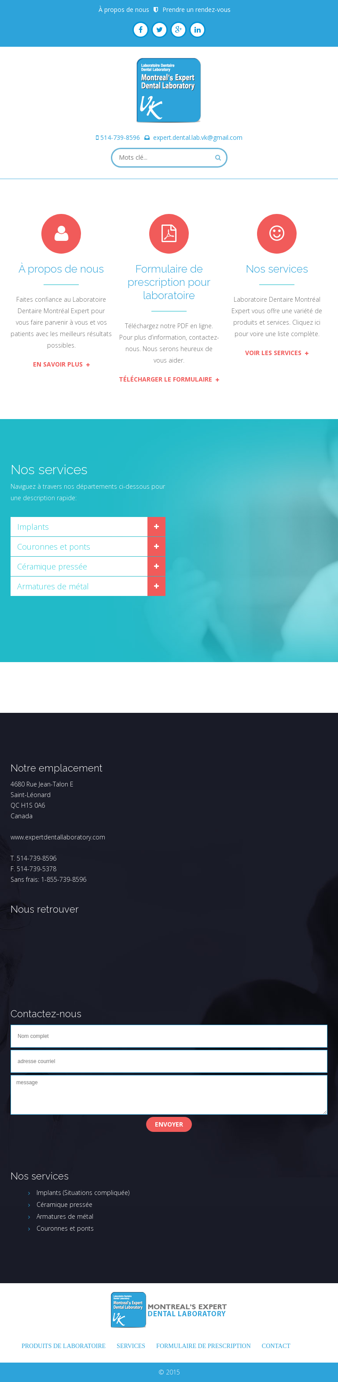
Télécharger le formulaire (169, 379)
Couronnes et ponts (53, 546)
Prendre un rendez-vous (196, 9)
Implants (33, 526)
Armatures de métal (53, 586)
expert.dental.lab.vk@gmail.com (197, 137)
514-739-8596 (120, 137)
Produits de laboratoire (64, 1346)
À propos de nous (124, 9)
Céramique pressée (52, 566)
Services (131, 1346)
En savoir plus (61, 364)
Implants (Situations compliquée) (83, 1192)
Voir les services (277, 352)
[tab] (88, 526)
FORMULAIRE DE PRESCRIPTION (203, 1346)
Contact (276, 1346)
